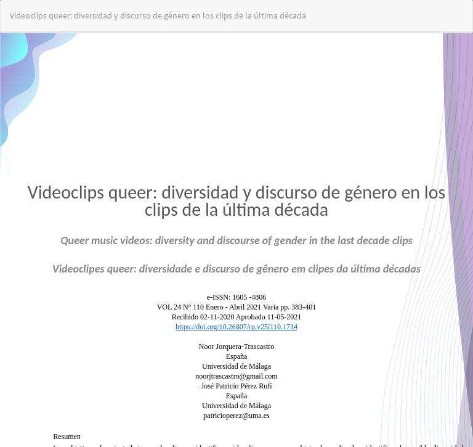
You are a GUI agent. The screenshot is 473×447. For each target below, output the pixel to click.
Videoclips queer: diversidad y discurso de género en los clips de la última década (158, 15)
